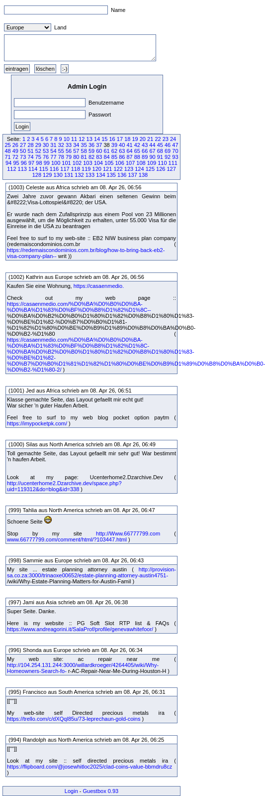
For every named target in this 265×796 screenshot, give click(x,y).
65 (137, 151)
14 (97, 139)
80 (76, 157)
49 (15, 151)
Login (71, 791)
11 (74, 139)
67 (152, 151)
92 (168, 157)
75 (38, 157)
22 (158, 139)
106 (119, 163)
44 (152, 145)
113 (22, 169)
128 (36, 175)
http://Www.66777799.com (128, 533)
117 (64, 169)
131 (68, 175)
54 (53, 151)
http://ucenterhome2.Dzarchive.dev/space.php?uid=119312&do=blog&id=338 (64, 486)
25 (7, 145)
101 (66, 163)
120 (96, 169)
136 (121, 175)
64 (129, 151)
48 (7, 151)
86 (122, 157)
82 (91, 157)
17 (120, 139)
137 (132, 175)
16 (112, 139)
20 (143, 139)
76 (46, 157)
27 (23, 145)
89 (145, 157)
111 (173, 163)
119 (86, 169)
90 (152, 157)
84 (107, 157)
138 (143, 175)
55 (61, 151)
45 (160, 145)
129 (47, 175)
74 (30, 157)
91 (160, 157)
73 (23, 157)
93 (175, 157)
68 (160, 151)
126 (160, 169)
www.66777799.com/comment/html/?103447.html (67, 539)
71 (7, 157)
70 (175, 151)
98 (39, 163)
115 (43, 169)
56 (69, 151)
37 (99, 145)
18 (127, 139)
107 (130, 163)
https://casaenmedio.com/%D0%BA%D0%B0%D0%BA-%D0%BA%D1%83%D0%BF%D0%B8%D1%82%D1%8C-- (79, 307)
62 (114, 151)
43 (145, 145)
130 (57, 175)
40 (122, 145)
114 (32, 169)
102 (77, 163)
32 (61, 145)
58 (84, 151)
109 (151, 163)
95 (16, 163)
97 (31, 163)
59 (91, 151)
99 (47, 163)
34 (76, 145)
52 (38, 151)
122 (117, 169)
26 (15, 145)
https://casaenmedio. (99, 286)
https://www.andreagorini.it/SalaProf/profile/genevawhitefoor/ (80, 629)
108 (140, 163)
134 (100, 175)
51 (30, 151)
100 (55, 163)
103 (87, 163)
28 (30, 145)
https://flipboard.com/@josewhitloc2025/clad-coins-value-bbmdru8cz (89, 767)
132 (79, 175)
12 (82, 139)
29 (38, 145)
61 (107, 151)
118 (75, 169)
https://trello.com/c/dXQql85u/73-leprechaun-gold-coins (73, 719)
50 (23, 151)
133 (90, 175)
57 (76, 151)
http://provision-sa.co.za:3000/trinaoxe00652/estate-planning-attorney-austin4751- (91, 572)
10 (67, 139)
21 (150, 139)
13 (89, 139)
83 (99, 157)
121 (107, 169)
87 (129, 157)
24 (173, 139)
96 (24, 163)
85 (114, 157)
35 (84, 145)
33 (69, 145)
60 (99, 151)
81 (84, 157)
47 (175, 145)
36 (91, 145)
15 (104, 139)
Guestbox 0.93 (101, 791)
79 (69, 157)
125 (150, 169)
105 (108, 163)
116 (54, 169)
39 (114, 145)
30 (46, 145)
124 (139, 169)
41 (129, 145)
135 (111, 175)
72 (15, 157)
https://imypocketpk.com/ (37, 423)
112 (11, 169)
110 (162, 163)
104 (98, 163)
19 (135, 139)
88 (137, 157)
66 (145, 151)
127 (171, 169)
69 (168, 151)
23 (166, 139)
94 (8, 163)
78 (61, 157)
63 (122, 151)
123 (128, 169)
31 (53, 145)
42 (137, 145)
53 (46, 151)
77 (53, 157)
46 (168, 145)
